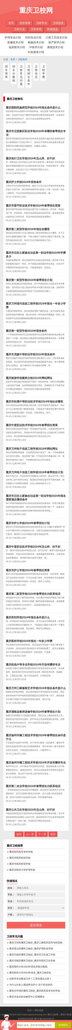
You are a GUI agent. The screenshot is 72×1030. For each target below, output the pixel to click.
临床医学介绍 (17, 47)
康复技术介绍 (55, 47)
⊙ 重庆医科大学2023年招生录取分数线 (27, 966)
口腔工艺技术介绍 (56, 37)
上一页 (30, 834)
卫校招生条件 (28, 75)
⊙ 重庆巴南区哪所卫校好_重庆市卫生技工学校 (31, 954)
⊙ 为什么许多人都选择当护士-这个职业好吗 (29, 984)
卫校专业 (41, 23)
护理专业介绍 (13, 37)
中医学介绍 (36, 47)
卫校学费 (43, 71)
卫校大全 (19, 29)
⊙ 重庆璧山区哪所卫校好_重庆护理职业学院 (30, 948)
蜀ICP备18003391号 (44, 1018)
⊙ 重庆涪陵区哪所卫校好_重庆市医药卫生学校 (31, 960)
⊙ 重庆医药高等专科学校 (20, 851)
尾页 (53, 834)
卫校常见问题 (21, 75)
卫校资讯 (36, 29)
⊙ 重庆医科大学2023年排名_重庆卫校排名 (29, 972)
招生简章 (25, 23)
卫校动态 (36, 71)
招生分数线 (13, 73)
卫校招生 (58, 23)
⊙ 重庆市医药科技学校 (18, 857)
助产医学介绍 (56, 42)
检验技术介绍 (36, 42)
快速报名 (52, 29)
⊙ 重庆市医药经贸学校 (18, 863)
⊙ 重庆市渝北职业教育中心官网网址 (26, 996)
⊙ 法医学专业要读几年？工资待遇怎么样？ (29, 978)
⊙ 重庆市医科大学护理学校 (21, 869)
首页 (11, 23)
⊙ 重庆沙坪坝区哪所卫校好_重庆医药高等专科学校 (33, 990)
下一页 (42, 834)
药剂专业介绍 (33, 37)
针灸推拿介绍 (36, 52)
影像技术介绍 (15, 42)
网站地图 (39, 1010)
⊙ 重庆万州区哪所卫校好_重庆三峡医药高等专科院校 (34, 942)
